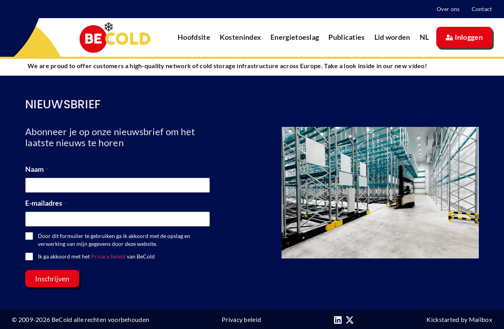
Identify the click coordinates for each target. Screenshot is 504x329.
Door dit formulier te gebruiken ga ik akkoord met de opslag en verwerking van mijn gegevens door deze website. (114, 239)
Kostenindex (240, 37)
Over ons (448, 9)
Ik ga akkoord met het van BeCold (96, 256)
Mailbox (480, 319)
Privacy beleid (108, 256)
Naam (36, 169)
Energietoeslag (295, 37)
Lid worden (392, 37)
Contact (482, 9)
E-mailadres (46, 203)
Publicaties (346, 37)
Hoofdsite (194, 37)
